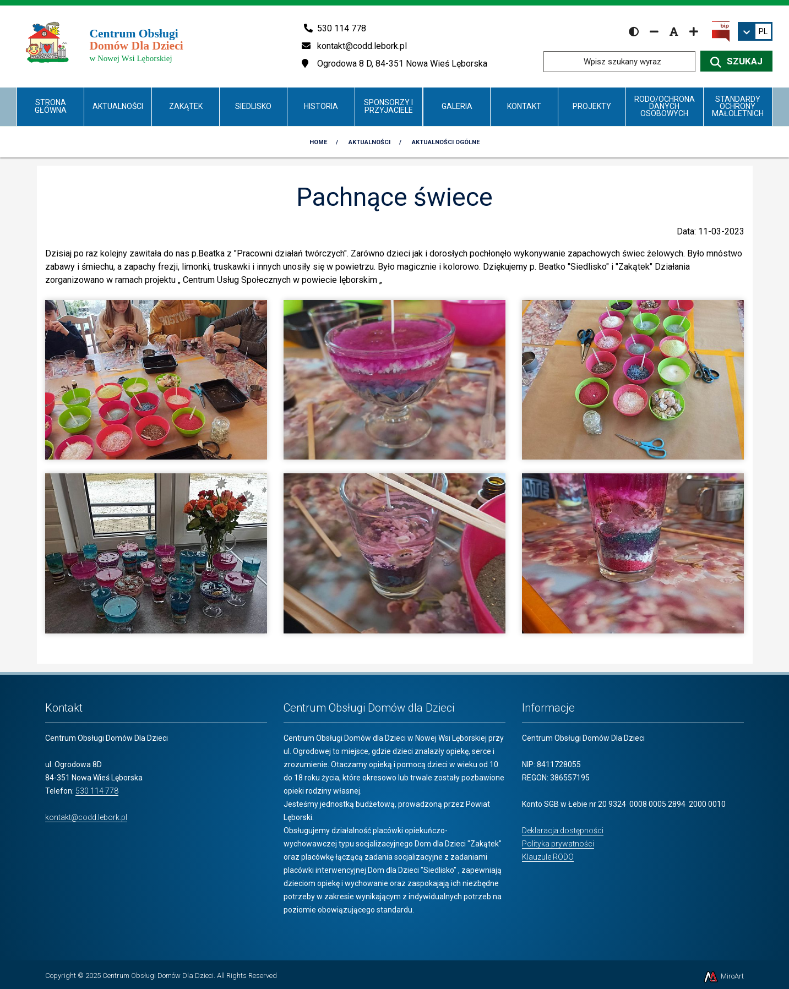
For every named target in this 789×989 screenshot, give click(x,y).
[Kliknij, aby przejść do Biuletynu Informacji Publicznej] (721, 30)
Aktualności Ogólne (446, 142)
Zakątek (186, 106)
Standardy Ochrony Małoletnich (738, 106)
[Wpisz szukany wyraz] (619, 61)
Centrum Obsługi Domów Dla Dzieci (158, 975)
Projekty (592, 106)
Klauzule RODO (548, 857)
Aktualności (117, 106)
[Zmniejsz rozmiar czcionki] (654, 31)
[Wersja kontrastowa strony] (633, 31)
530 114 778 (96, 790)
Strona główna (51, 106)
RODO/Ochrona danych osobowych (664, 106)
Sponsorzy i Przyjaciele (388, 106)
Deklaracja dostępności (562, 830)
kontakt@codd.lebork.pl (86, 817)
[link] (755, 31)
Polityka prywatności (558, 843)
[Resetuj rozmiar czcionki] (674, 31)
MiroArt (723, 976)
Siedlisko (253, 106)
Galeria (457, 106)
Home (318, 142)
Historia (321, 106)
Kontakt (524, 106)
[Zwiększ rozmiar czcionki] (694, 31)
